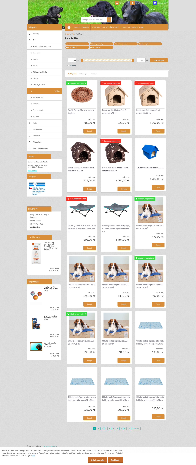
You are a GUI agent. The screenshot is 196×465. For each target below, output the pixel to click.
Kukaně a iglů (143, 43)
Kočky (35, 122)
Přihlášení (124, 3)
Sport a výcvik (38, 110)
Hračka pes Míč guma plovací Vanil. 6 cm (51, 288)
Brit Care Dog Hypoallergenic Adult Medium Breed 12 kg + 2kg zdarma (50, 246)
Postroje (36, 103)
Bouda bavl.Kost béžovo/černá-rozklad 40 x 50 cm (114, 112)
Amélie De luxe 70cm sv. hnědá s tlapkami (81, 112)
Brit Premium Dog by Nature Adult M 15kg (50, 317)
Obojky (35, 78)
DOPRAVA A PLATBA (81, 27)
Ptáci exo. (36, 135)
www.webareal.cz (50, 446)
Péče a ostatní (38, 97)
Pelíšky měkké (71, 47)
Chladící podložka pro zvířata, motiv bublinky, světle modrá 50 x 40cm (82, 398)
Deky (68, 43)
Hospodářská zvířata (40, 148)
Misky (35, 65)
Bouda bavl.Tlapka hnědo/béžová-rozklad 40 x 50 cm (81, 169)
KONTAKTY (96, 27)
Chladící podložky (96, 43)
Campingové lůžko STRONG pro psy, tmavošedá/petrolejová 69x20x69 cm (82, 228)
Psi (34, 40)
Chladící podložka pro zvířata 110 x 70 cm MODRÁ (81, 286)
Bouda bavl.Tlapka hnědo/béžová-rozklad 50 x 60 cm (115, 169)
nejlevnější (83, 73)
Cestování (36, 52)
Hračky (35, 59)
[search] (109, 19)
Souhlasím (115, 460)
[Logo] (89, 7)
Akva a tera (37, 142)
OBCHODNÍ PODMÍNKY (111, 27)
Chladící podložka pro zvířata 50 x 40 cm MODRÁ (149, 286)
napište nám (35, 227)
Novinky (36, 33)
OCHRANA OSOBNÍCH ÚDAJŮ (133, 27)
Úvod (67, 33)
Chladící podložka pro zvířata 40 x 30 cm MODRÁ (115, 286)
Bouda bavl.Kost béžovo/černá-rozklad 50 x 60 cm (148, 112)
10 (129, 428)
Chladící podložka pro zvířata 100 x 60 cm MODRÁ (150, 227)
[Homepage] (70, 27)
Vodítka (36, 116)
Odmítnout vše (97, 460)
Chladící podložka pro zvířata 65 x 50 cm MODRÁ (81, 342)
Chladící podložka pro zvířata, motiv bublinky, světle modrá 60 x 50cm (116, 398)
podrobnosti (32, 170)
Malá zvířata (37, 129)
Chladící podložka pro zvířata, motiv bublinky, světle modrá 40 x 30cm (150, 342)
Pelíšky (57, 90)
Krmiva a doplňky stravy (42, 46)
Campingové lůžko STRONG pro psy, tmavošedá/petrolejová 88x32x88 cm (116, 228)
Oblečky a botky (39, 84)
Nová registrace (142, 3)
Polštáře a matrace (121, 43)
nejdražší (94, 73)
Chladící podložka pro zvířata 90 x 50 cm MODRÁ (115, 342)
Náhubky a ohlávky (40, 72)
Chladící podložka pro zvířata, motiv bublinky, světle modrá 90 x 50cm (150, 398)
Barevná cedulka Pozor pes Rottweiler (50, 344)
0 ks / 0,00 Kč (163, 3)
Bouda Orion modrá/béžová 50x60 (150, 167)
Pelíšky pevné (95, 47)
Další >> (136, 428)
